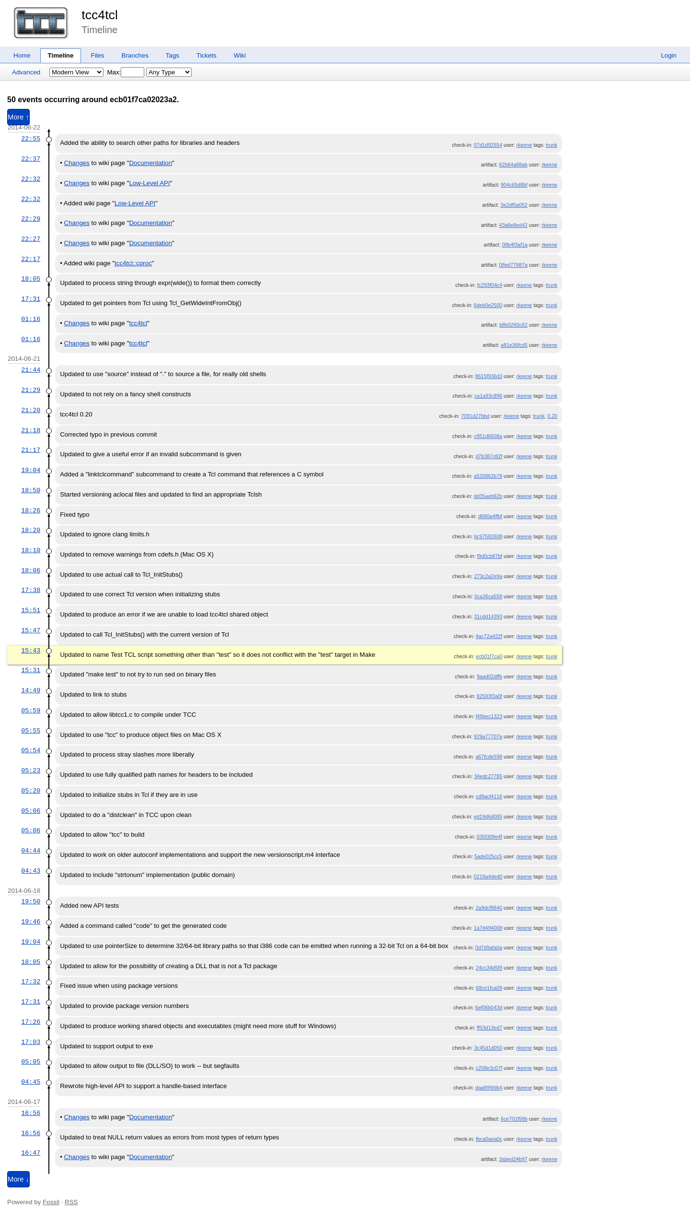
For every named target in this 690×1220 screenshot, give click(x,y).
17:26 (30, 1022)
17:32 (30, 981)
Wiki (240, 55)
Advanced (26, 72)
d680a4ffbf (490, 516)
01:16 (30, 319)
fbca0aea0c (489, 1139)
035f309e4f (489, 837)
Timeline (61, 55)
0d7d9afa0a (488, 947)
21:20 (30, 410)
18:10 (30, 550)
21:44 (30, 370)
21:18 (30, 430)
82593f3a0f (489, 696)
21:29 (30, 390)
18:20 (30, 530)
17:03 (30, 1042)
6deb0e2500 (488, 305)
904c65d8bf (514, 185)
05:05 (30, 1061)
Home (22, 55)
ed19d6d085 (488, 816)
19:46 (30, 921)
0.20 (552, 416)
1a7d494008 (488, 928)
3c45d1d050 (488, 1048)
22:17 (30, 259)
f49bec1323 (488, 716)
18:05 (30, 278)
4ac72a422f (488, 636)
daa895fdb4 (488, 1087)
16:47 (30, 1153)
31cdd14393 (488, 616)
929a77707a (488, 736)
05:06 (30, 810)
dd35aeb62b (488, 496)
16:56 (30, 1113)
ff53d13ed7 (489, 1027)
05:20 (30, 790)
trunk (551, 145)
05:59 (30, 710)
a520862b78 (488, 476)
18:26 (30, 510)
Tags (172, 55)
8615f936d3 (488, 376)
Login (669, 55)
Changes (77, 162)
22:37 (30, 158)
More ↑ (18, 117)
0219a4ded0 (488, 876)
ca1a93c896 (488, 396)
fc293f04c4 (489, 285)
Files (97, 55)
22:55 (30, 138)
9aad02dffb (489, 676)
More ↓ (18, 1179)
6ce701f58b (514, 1119)
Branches (135, 55)
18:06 (30, 570)
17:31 (30, 299)
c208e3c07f (489, 1068)
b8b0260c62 (513, 325)
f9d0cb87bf (489, 556)
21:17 (30, 450)
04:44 (30, 850)
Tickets (206, 55)
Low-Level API (149, 183)
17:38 (30, 590)
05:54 (30, 750)
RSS (71, 1202)
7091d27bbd (475, 416)
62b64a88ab (513, 164)
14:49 (30, 690)
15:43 (30, 650)
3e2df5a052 (514, 205)
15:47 (30, 630)
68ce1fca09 (489, 988)
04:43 (30, 870)
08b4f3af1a (514, 245)
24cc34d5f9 (489, 968)
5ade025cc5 (488, 856)
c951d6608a (488, 436)
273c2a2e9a (488, 576)
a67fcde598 (488, 756)
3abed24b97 (513, 1159)
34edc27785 (488, 776)
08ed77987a (513, 265)
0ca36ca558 (488, 596)
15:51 (30, 610)
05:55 (30, 730)
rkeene (524, 145)
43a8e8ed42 (513, 225)
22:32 (30, 179)
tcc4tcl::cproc (133, 263)
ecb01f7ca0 (489, 656)
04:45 (30, 1082)
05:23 (30, 770)
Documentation (150, 162)
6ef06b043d (488, 1007)
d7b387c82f (488, 456)
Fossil (51, 1202)
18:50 (30, 490)
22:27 (30, 239)
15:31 (30, 670)
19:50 (30, 901)
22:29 (30, 218)
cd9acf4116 (489, 796)
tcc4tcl (99, 15)
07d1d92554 (488, 145)
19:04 (30, 470)
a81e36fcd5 (514, 345)
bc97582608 (488, 536)
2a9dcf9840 (488, 908)
